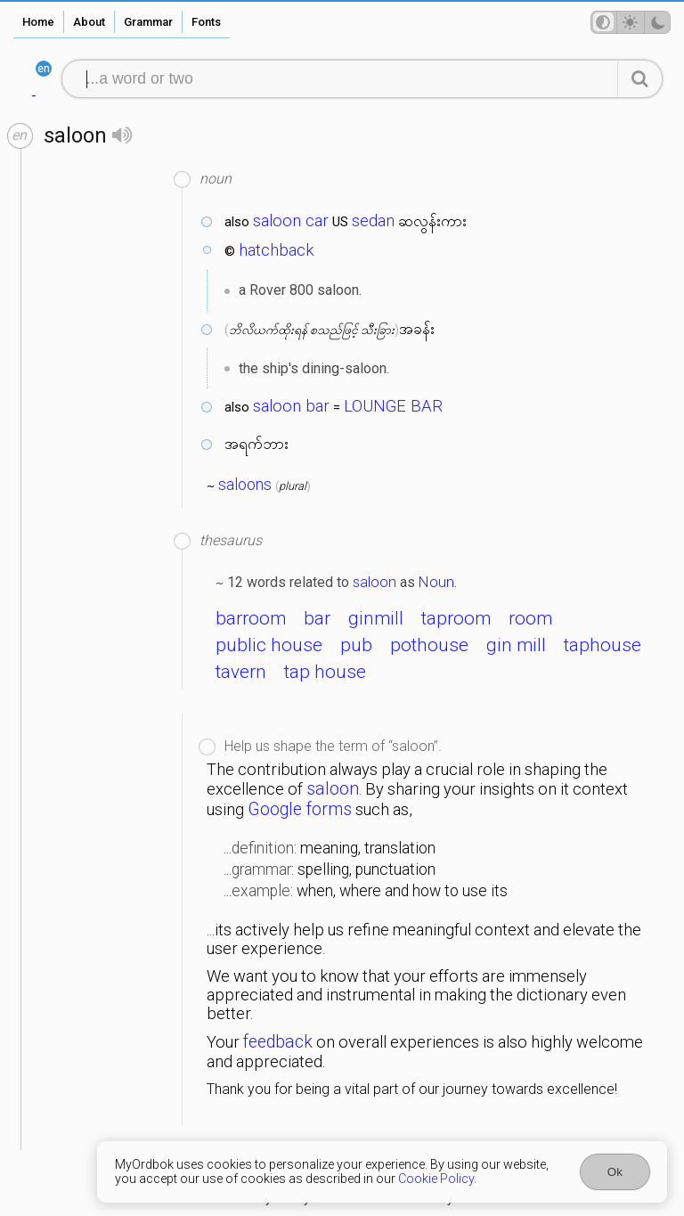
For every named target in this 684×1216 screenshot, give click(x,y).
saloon (374, 582)
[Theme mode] (630, 22)
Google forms (300, 809)
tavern (241, 671)
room (530, 618)
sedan (373, 221)
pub (356, 645)
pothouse (429, 645)
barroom (251, 618)
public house (269, 645)
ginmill (375, 618)
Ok (615, 1172)
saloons (245, 485)
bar (317, 618)
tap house (325, 671)
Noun (436, 582)
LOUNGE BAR (393, 406)
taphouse (602, 645)
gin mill (516, 645)
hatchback (276, 250)
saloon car (291, 221)
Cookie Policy (436, 1178)
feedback (278, 1042)
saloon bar (291, 406)
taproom (456, 618)
